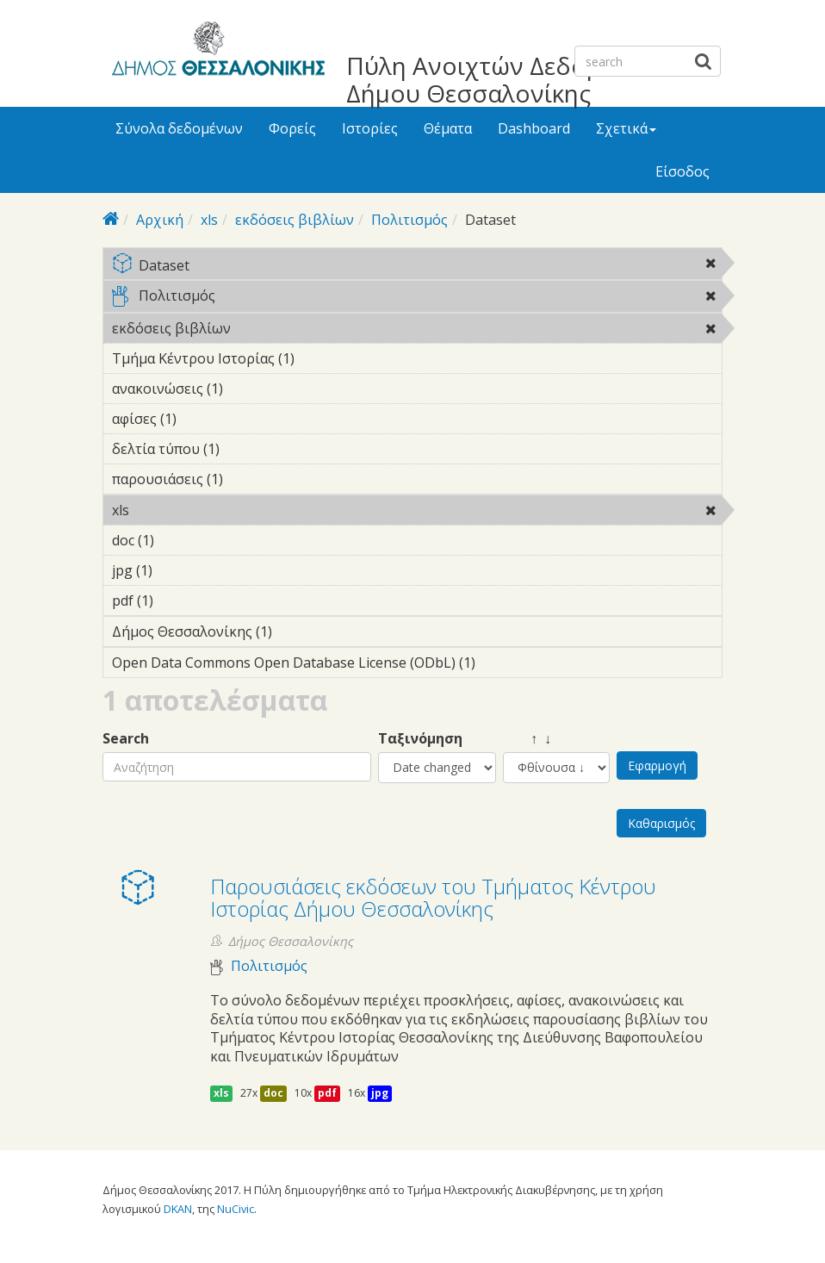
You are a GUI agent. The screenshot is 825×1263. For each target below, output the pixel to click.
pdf (327, 1093)
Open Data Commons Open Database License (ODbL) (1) (417, 665)
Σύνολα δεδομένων (179, 128)
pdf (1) (180, 600)
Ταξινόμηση (420, 739)
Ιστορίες (370, 128)
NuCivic (235, 1208)
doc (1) (181, 540)
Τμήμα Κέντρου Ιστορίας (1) (321, 358)
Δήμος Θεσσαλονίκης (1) (299, 631)
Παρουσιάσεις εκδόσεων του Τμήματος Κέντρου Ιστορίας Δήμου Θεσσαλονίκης (433, 897)
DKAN (178, 1208)
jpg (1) (179, 570)
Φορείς (292, 128)
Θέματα (448, 128)
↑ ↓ (527, 739)
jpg (379, 1093)
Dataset (417, 266)
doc (273, 1093)
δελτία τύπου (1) (246, 448)
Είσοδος (682, 171)
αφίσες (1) (203, 418)
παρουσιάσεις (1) (250, 479)
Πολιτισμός (409, 219)
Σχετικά (626, 128)
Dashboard (534, 128)
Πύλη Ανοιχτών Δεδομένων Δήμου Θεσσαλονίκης (502, 79)
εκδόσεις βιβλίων (294, 219)
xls (209, 219)
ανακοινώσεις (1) (250, 388)
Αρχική (159, 219)
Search (125, 739)
